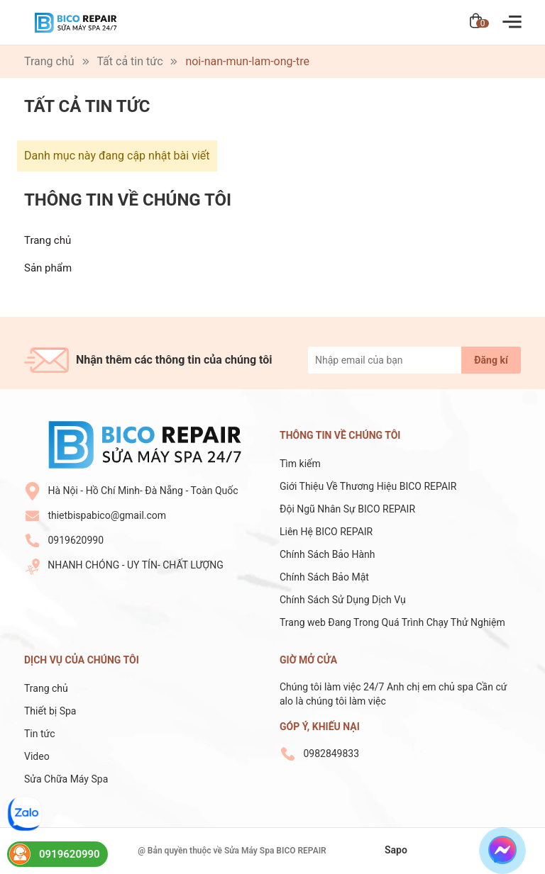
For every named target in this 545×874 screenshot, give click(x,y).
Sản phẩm (48, 268)
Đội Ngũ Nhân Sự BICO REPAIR (347, 509)
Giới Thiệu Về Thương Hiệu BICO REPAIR (368, 486)
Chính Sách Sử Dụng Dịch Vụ (343, 599)
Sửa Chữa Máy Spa (66, 779)
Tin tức (39, 733)
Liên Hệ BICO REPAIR (327, 531)
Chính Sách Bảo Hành (327, 554)
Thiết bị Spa (50, 711)
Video (37, 756)
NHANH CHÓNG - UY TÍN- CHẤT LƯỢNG (135, 565)
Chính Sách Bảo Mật (324, 577)
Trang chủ (47, 240)
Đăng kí (490, 360)
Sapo (396, 850)
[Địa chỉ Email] (414, 360)
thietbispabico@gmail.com (107, 515)
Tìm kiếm (300, 463)
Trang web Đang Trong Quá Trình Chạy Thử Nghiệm (392, 622)
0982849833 (331, 753)
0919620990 (76, 540)
